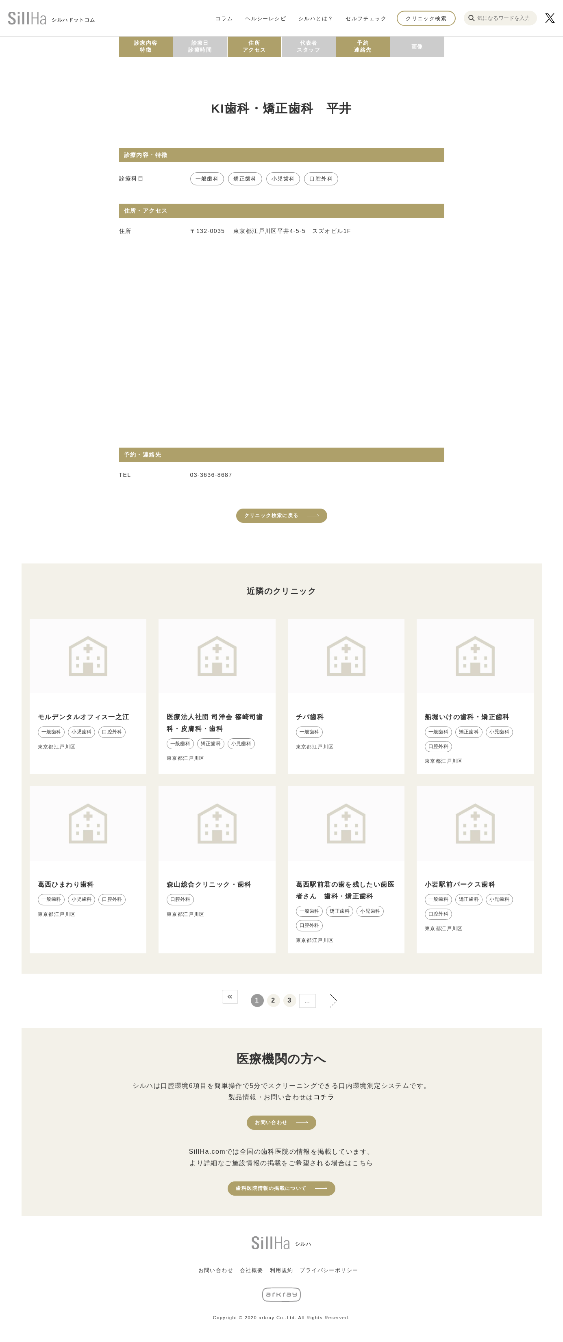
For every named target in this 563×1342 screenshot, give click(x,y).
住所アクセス (254, 46)
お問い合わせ (271, 1122)
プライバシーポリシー (329, 1270)
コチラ (324, 1097)
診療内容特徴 (146, 46)
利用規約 (281, 1270)
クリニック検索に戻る (271, 515)
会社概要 (251, 1270)
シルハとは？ (315, 18)
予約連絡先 (363, 46)
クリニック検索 (426, 18)
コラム (224, 18)
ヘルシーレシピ (265, 18)
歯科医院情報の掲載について (271, 1188)
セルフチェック (366, 18)
